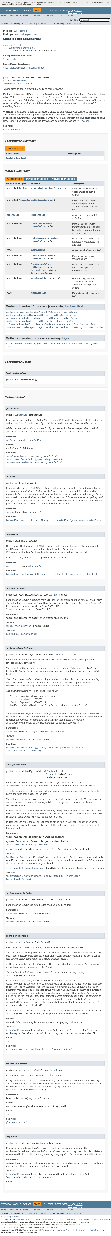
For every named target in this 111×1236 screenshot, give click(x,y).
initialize (37, 250)
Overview (6, 10)
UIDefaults (13, 215)
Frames (38, 16)
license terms (60, 1230)
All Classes (66, 16)
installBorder (51, 318)
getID (40, 315)
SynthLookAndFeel (34, 68)
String (35, 270)
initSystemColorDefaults (45, 255)
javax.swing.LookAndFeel (21, 48)
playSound (37, 278)
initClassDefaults (42, 223)
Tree (50, 10)
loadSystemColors (41, 264)
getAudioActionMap (42, 200)
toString (77, 327)
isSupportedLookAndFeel (20, 324)
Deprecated (61, 10)
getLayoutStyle (54, 315)
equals (18, 343)
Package (27, 10)
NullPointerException (18, 626)
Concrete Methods (63, 179)
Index (72, 10)
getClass (42, 343)
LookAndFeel (20, 80)
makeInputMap (13, 327)
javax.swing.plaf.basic (26, 34)
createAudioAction (42, 188)
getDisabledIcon (66, 312)
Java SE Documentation (57, 1219)
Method (41, 23)
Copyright (5, 1227)
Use (45, 10)
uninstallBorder (94, 327)
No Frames (49, 16)
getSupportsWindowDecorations (23, 318)
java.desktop (20, 31)
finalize (30, 343)
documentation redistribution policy (89, 1230)
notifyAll (77, 343)
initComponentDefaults (44, 238)
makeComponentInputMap (70, 324)
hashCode (55, 343)
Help (79, 10)
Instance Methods (37, 179)
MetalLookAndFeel (13, 68)
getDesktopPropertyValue (40, 312)
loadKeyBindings (45, 324)
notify (66, 343)
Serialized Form (11, 129)
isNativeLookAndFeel (66, 321)
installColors (70, 318)
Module (17, 10)
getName (70, 315)
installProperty (43, 321)
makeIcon (91, 324)
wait (88, 343)
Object (57, 188)
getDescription (15, 312)
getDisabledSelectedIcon (20, 315)
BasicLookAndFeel (16, 158)
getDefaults (38, 215)
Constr (32, 23)
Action (23, 188)
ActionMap (24, 200)
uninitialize (38, 293)
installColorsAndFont (18, 321)
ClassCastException (17, 1030)
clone (9, 343)
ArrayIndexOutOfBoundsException (24, 868)
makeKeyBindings (33, 327)
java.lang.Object (12, 45)
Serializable (10, 59)
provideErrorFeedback (57, 327)
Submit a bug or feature (10, 1217)
